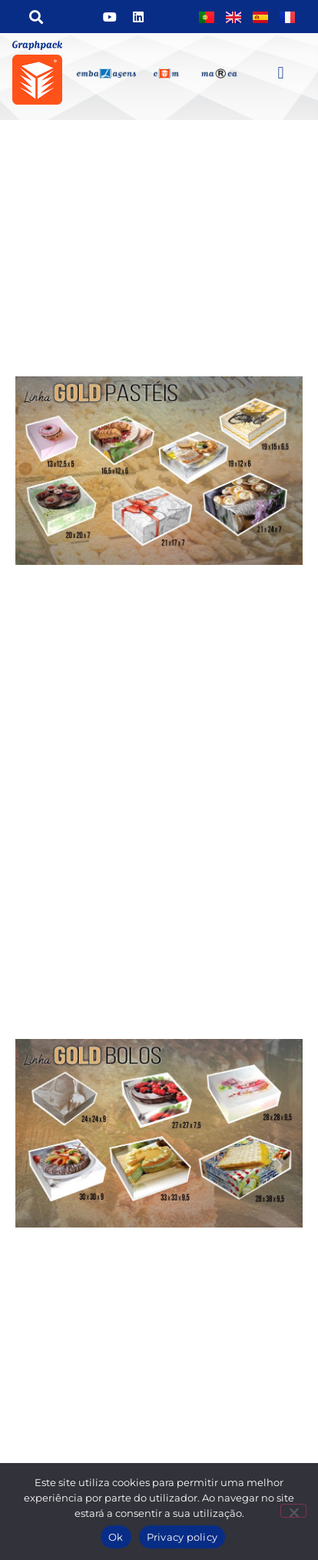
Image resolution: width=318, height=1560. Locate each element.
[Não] (293, 1511)
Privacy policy (182, 1537)
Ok (116, 1537)
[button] (35, 16)
